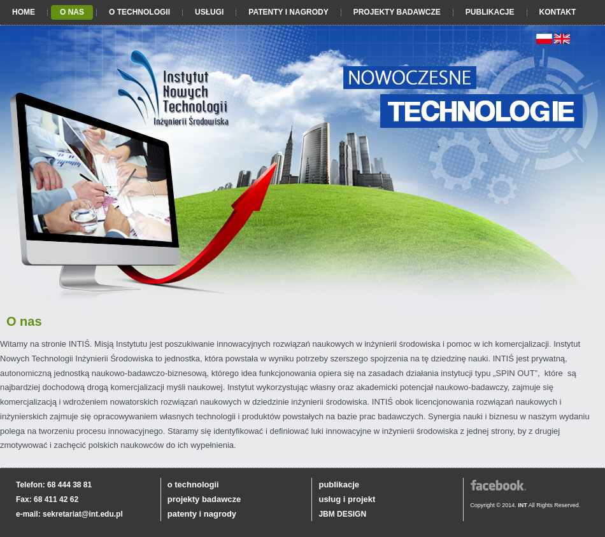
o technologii (193, 484)
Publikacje (490, 12)
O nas (72, 12)
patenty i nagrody (201, 514)
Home (23, 12)
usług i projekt (346, 499)
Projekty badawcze (397, 12)
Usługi (209, 12)
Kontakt (557, 12)
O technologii (139, 12)
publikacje (338, 484)
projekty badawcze (204, 499)
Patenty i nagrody (288, 12)
